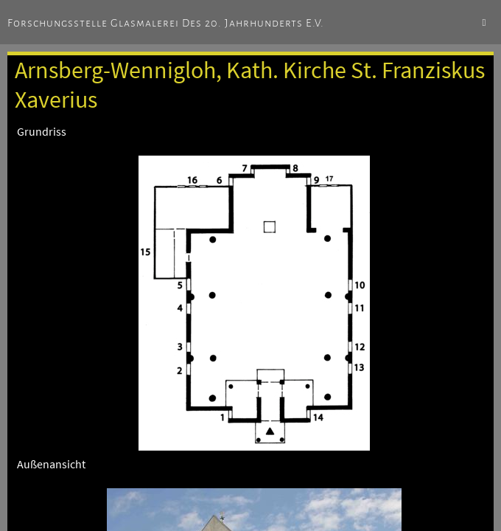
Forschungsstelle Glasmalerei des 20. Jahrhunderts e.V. (165, 23)
